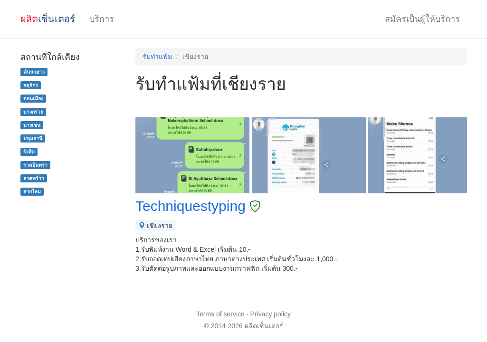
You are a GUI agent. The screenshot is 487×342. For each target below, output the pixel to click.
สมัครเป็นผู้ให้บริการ (422, 19)
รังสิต (29, 151)
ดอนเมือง (33, 98)
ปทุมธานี (32, 138)
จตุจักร (30, 85)
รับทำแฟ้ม (157, 56)
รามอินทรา (35, 165)
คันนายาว (34, 72)
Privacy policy (270, 314)
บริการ (101, 19)
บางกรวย (33, 111)
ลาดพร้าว (33, 178)
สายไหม (32, 191)
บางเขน (31, 125)
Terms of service (220, 314)
